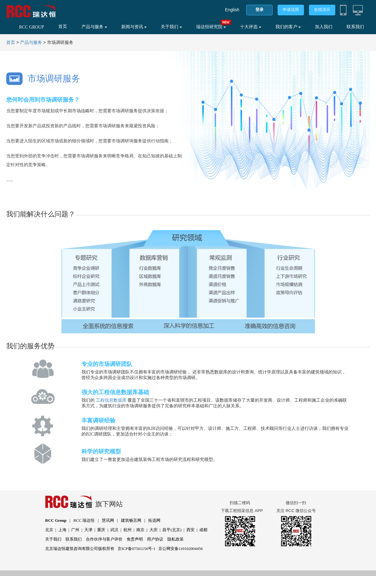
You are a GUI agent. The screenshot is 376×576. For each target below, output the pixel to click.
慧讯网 (108, 520)
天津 (88, 529)
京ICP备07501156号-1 (137, 548)
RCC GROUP (31, 27)
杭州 (127, 529)
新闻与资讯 (134, 26)
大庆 (153, 529)
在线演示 (322, 9)
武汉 (114, 529)
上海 (62, 529)
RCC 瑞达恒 (84, 520)
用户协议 (155, 539)
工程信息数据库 (111, 400)
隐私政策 (175, 539)
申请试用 (291, 9)
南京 (140, 529)
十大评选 (250, 26)
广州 (75, 529)
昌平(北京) (171, 529)
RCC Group (55, 520)
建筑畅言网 (131, 520)
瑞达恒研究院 (211, 26)
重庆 (101, 529)
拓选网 (154, 520)
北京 (49, 529)
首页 (62, 26)
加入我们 (323, 26)
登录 (259, 9)
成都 (203, 529)
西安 (190, 529)
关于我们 (171, 26)
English (232, 9)
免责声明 (135, 539)
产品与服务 (94, 26)
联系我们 (355, 26)
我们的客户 (288, 26)
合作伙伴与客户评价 (104, 539)
